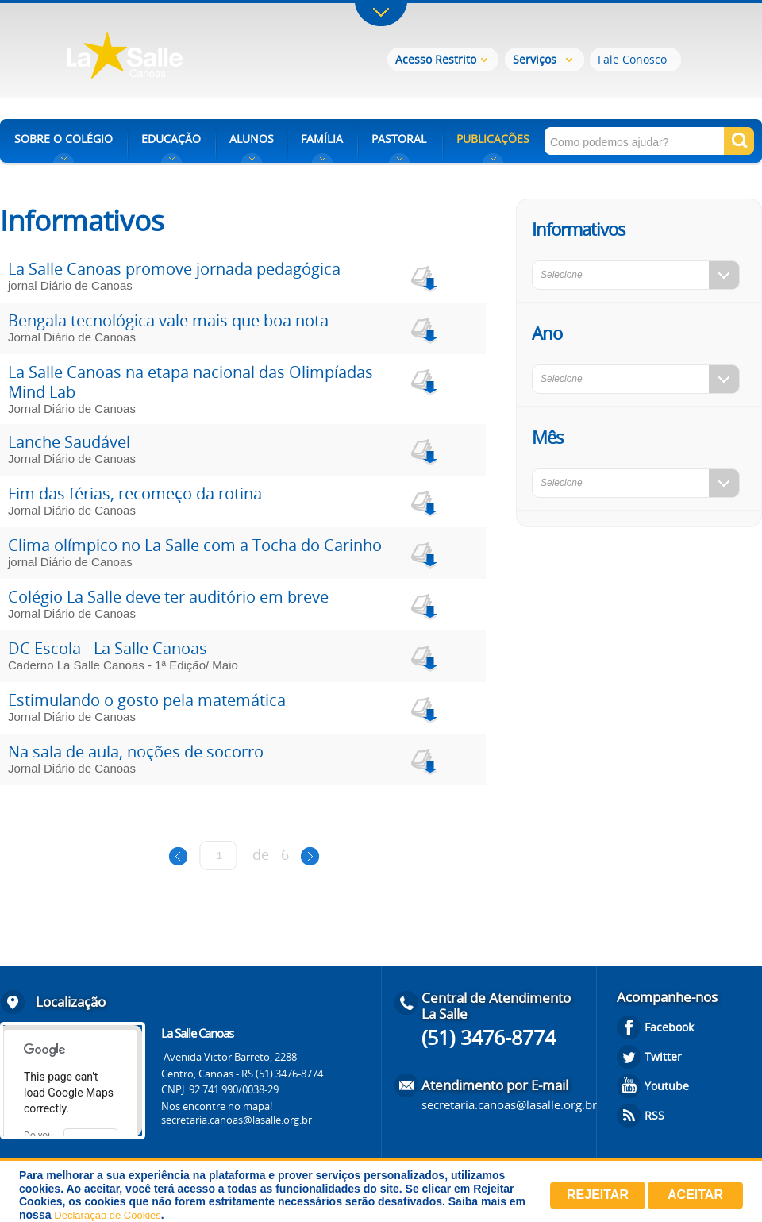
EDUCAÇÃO (171, 138)
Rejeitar (598, 1194)
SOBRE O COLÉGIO (63, 138)
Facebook (669, 1027)
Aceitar (695, 1194)
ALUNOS (251, 138)
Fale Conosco (632, 59)
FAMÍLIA (322, 138)
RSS (654, 1115)
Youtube (667, 1085)
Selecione (562, 274)
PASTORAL (398, 138)
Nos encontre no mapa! (216, 1106)
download (423, 277)
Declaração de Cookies (107, 1215)
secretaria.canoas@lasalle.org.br (236, 1119)
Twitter (663, 1056)
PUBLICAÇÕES (492, 138)
